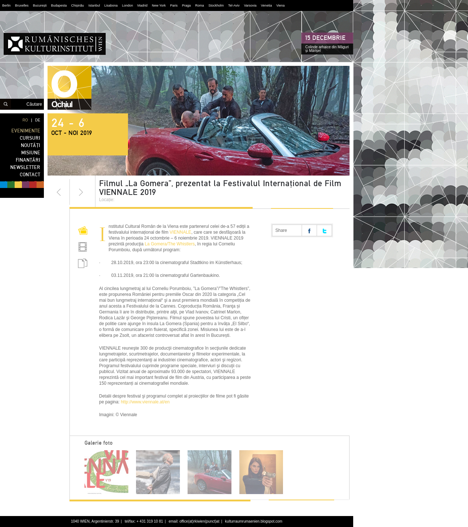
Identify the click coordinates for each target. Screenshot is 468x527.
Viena (280, 5)
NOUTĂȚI (30, 145)
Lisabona (111, 5)
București (40, 5)
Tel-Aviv (233, 5)
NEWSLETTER (25, 167)
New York (159, 5)
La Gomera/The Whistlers (170, 243)
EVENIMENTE (25, 130)
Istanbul (94, 5)
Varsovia (250, 5)
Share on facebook (309, 230)
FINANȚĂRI (28, 160)
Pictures (82, 231)
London (127, 5)
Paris (174, 5)
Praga (186, 5)
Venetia (266, 5)
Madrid (142, 5)
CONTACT (30, 174)
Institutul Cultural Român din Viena (55, 44)
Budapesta (59, 5)
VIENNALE (180, 232)
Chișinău (77, 5)
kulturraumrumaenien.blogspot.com (253, 521)
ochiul (69, 88)
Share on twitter (324, 230)
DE (37, 120)
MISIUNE (30, 152)
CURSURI (30, 138)
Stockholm (216, 5)
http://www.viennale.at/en (145, 401)
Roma (199, 5)
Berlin (6, 5)
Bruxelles (22, 5)
